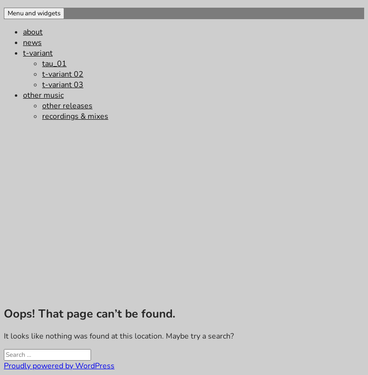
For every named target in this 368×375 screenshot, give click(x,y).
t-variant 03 (62, 85)
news (32, 42)
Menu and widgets (34, 13)
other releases (67, 106)
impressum (16, 293)
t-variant (38, 53)
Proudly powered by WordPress (59, 366)
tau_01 (54, 63)
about (33, 32)
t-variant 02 (62, 74)
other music (43, 95)
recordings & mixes (75, 116)
